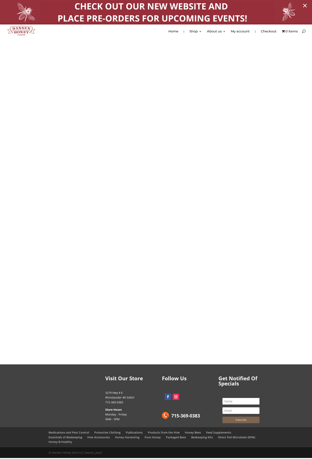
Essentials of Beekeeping (65, 438)
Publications (134, 433)
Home (173, 31)
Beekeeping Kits (202, 438)
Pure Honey (153, 438)
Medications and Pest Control (69, 433)
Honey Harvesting (127, 438)
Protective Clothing (107, 433)
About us (214, 31)
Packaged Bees (176, 438)
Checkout (269, 31)
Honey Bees (193, 433)
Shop (193, 31)
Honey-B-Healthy (60, 443)
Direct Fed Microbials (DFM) (236, 438)
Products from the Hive (164, 433)
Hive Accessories (98, 438)
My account (240, 31)
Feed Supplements (218, 433)
